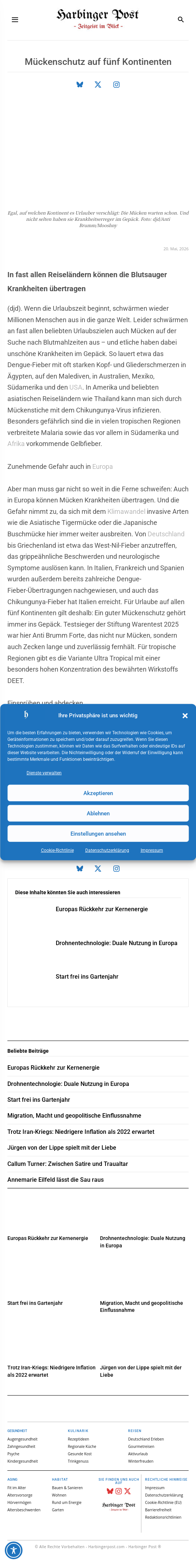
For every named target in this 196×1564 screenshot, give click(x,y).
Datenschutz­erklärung (107, 850)
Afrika (16, 443)
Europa (102, 466)
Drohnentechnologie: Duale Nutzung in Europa (117, 943)
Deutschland (166, 534)
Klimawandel (126, 511)
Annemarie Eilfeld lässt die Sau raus (55, 1179)
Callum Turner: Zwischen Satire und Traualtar (67, 1163)
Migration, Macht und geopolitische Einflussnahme (74, 1115)
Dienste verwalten (44, 773)
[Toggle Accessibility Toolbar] (14, 1550)
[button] (185, 716)
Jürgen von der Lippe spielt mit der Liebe (61, 1147)
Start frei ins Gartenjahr (87, 976)
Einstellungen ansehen (98, 833)
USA (75, 387)
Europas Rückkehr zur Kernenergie (102, 909)
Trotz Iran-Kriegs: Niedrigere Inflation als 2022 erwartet (80, 1131)
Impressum (152, 850)
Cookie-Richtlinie (57, 850)
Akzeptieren (98, 793)
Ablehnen (98, 813)
